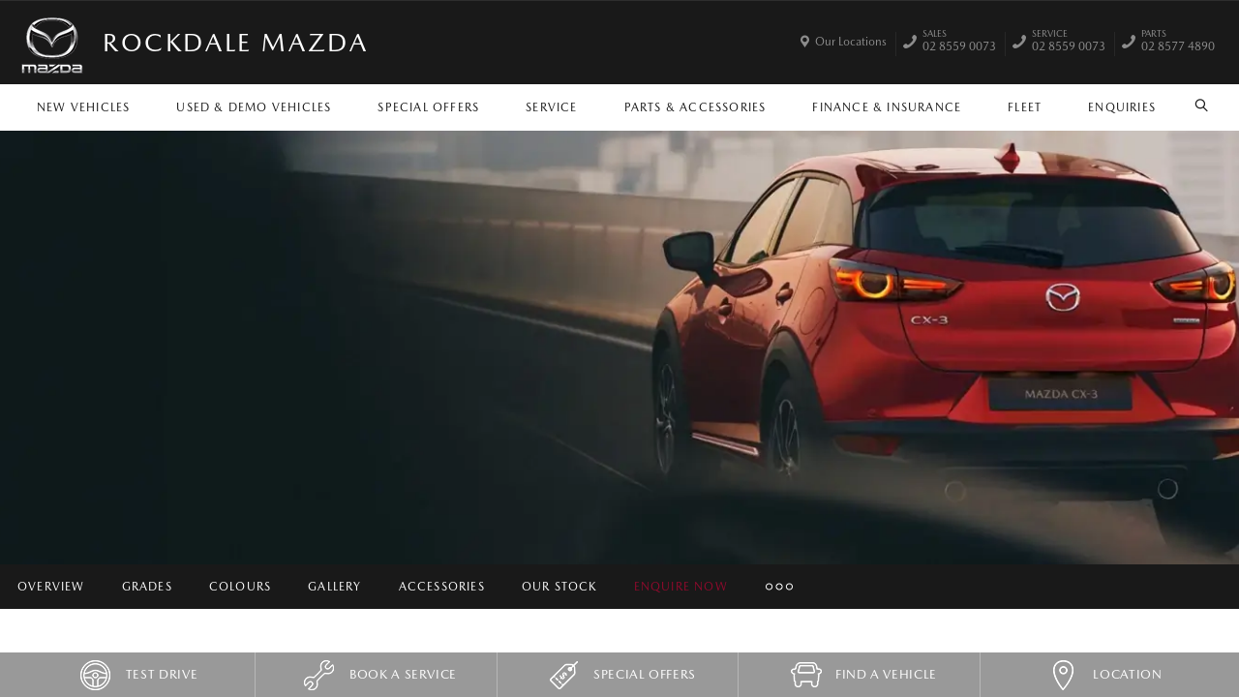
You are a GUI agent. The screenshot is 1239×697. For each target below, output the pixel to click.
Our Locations (851, 41)
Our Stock (559, 586)
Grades (147, 586)
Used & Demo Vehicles (253, 107)
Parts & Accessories (695, 107)
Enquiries (1122, 107)
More (777, 586)
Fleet (1025, 107)
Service (551, 107)
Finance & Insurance (886, 107)
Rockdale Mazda (235, 42)
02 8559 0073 (959, 42)
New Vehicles (83, 107)
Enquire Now (681, 586)
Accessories (442, 586)
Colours (240, 586)
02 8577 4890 (1178, 42)
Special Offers (428, 107)
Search (1195, 105)
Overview (51, 586)
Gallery (334, 586)
